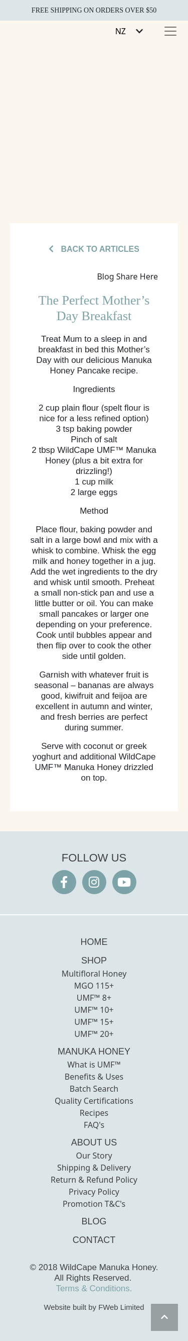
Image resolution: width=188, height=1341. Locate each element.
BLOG (93, 1221)
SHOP (94, 960)
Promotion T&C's (94, 1203)
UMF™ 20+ (94, 1033)
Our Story (94, 1155)
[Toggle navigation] (170, 31)
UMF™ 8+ (94, 997)
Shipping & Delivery (94, 1167)
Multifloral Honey (94, 973)
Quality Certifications (94, 1100)
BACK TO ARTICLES (94, 249)
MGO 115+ (94, 985)
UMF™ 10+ (94, 1009)
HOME (94, 942)
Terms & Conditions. (94, 1288)
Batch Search (94, 1088)
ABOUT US (94, 1142)
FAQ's (94, 1124)
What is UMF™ (94, 1064)
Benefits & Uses (94, 1076)
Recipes (94, 1112)
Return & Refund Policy (94, 1179)
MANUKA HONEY (94, 1051)
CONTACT (94, 1240)
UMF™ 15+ (94, 1021)
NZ (120, 31)
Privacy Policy (94, 1191)
